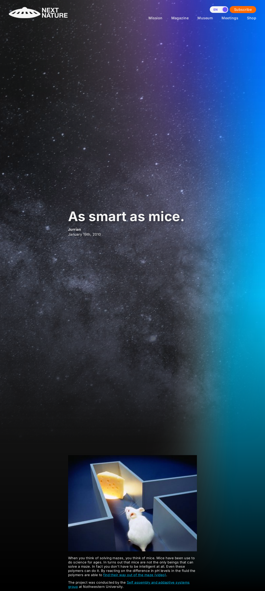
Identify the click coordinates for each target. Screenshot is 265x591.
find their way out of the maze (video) (134, 575)
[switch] (219, 9)
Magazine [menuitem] (180, 18)
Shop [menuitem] (251, 18)
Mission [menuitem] (155, 18)
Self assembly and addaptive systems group (129, 584)
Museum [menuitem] (205, 18)
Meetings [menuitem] (230, 18)
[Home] (38, 21)
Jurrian (74, 229)
